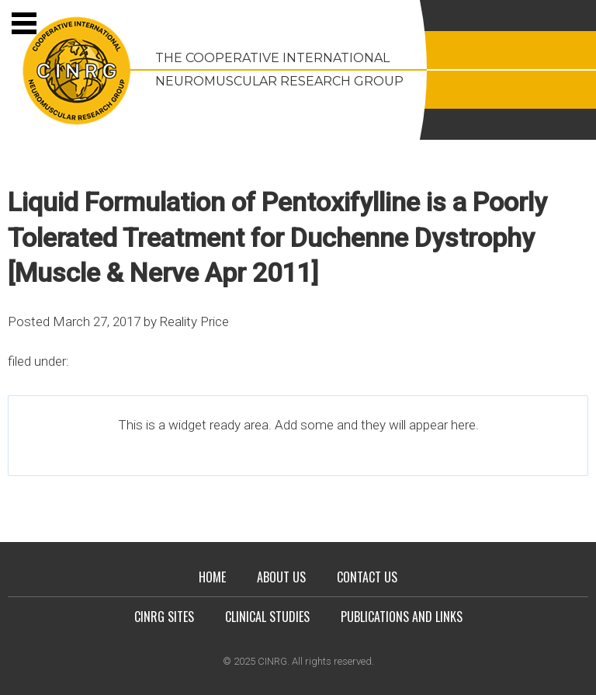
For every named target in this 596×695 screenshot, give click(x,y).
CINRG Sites (164, 616)
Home (212, 577)
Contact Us (367, 577)
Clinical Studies (267, 616)
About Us (281, 577)
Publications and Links (402, 616)
